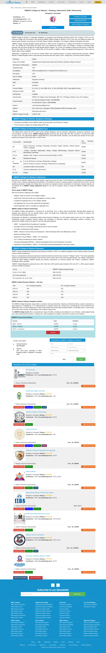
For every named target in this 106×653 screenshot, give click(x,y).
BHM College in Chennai (17, 629)
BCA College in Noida (40, 631)
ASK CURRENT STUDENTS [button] (80, 24)
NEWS (89, 2)
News (78, 642)
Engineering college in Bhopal (43, 615)
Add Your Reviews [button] (35, 577)
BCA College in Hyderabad (42, 624)
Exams (82, 2)
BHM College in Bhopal (17, 633)
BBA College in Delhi (65, 627)
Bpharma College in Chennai (91, 629)
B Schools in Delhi (64, 609)
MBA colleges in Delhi (16, 611)
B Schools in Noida (64, 613)
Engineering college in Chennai (43, 611)
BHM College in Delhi (16, 627)
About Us (22, 645)
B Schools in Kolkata (65, 617)
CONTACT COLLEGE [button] (80, 16)
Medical (51, 2)
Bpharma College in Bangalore (92, 622)
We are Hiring (52, 645)
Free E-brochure (89, 386)
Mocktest (70, 642)
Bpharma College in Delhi (90, 627)
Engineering (41, 2)
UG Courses (61, 2)
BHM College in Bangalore (18, 622)
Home (33, 642)
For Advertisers (32, 645)
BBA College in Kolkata (65, 635)
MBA (32, 2)
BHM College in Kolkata (17, 635)
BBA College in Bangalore (66, 622)
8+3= (64, 359)
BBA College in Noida (65, 631)
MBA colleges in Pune (16, 606)
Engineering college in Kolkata (43, 617)
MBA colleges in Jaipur (17, 617)
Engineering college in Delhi (42, 609)
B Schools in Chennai (65, 611)
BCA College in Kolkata (41, 635)
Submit (81, 359)
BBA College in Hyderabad (66, 624)
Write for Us (43, 645)
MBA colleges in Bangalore (18, 604)
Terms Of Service (73, 645)
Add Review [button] (52, 27)
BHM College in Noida (16, 631)
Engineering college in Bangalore (43, 604)
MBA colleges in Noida (17, 613)
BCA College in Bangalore (42, 622)
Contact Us (62, 645)
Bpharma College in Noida (90, 631)
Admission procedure (20, 577)
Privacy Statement (86, 645)
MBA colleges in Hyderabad (18, 615)
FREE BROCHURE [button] (80, 20)
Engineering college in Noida (42, 613)
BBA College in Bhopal (65, 633)
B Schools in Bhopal (65, 615)
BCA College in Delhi (40, 627)
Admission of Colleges (89, 606)
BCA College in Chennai (41, 629)
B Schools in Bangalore (65, 604)
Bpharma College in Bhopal (91, 633)
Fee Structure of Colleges (90, 604)
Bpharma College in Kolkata (91, 635)
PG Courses (72, 2)
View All (53, 332)
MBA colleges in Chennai (17, 609)
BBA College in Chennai (66, 629)
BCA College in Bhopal (41, 633)
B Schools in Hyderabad (66, 606)
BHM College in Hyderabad (18, 624)
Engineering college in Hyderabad (44, 606)
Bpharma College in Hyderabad (92, 624)
